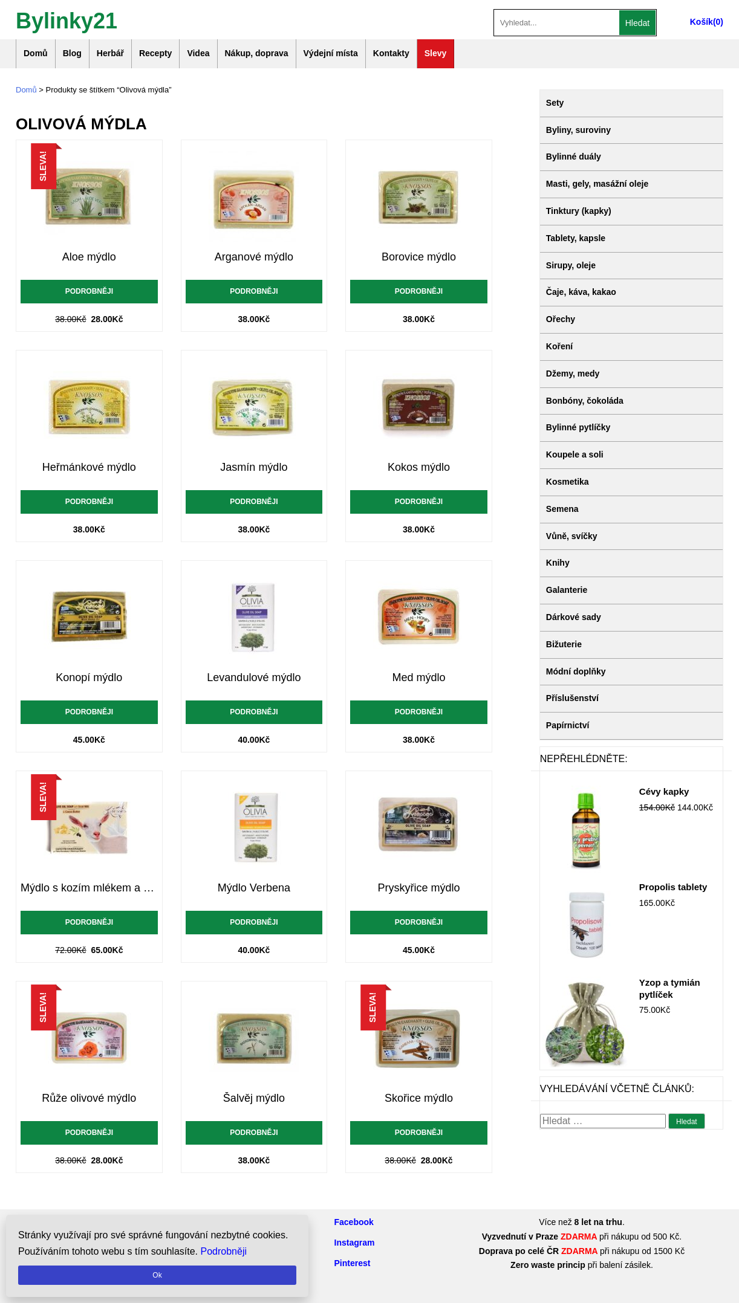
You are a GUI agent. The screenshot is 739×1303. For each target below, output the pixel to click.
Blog (72, 53)
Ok (156, 1275)
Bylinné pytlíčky (578, 427)
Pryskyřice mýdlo (418, 888)
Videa (198, 53)
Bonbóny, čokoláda (584, 401)
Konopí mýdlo (89, 677)
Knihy (558, 562)
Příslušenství (572, 698)
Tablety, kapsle (575, 238)
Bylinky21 (66, 19)
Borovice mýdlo (419, 257)
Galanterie (566, 590)
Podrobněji (89, 291)
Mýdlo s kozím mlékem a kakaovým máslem (89, 888)
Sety (555, 103)
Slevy (436, 53)
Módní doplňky (576, 671)
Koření (559, 346)
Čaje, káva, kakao (581, 292)
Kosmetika (567, 482)
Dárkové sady (573, 617)
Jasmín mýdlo (253, 467)
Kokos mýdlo (419, 467)
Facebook (354, 1222)
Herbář (110, 53)
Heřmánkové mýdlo (89, 467)
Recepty (155, 53)
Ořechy (560, 319)
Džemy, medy (572, 373)
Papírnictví (568, 725)
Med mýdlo (418, 677)
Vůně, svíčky (571, 536)
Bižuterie (564, 644)
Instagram (354, 1242)
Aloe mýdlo (89, 257)
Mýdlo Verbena (254, 888)
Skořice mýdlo (419, 1098)
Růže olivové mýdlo (89, 1098)
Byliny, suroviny (578, 130)
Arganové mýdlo (254, 257)
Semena (562, 509)
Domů (36, 53)
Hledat (637, 23)
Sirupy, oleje (571, 265)
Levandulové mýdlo (254, 677)
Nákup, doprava (256, 53)
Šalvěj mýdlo (254, 1098)
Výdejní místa (331, 53)
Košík (701, 22)
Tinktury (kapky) (578, 211)
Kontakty (391, 53)
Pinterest (352, 1263)
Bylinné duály (573, 156)
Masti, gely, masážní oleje (597, 184)
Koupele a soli (575, 454)
